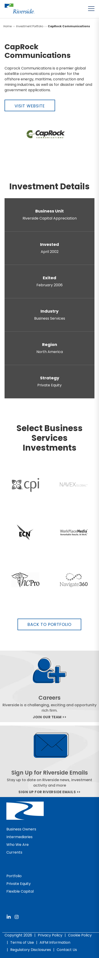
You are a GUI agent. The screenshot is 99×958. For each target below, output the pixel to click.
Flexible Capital (20, 891)
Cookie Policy (80, 935)
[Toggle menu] (91, 8)
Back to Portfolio (49, 624)
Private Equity (18, 883)
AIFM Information (55, 942)
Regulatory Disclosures (30, 949)
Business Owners (21, 829)
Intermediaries (19, 836)
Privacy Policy (50, 935)
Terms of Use (22, 942)
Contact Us (67, 949)
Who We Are (17, 844)
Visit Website (30, 106)
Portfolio (14, 876)
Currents (14, 852)
